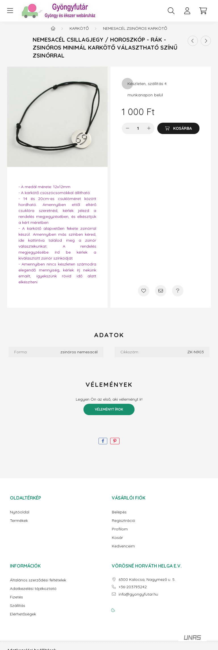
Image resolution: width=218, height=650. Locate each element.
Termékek (19, 525)
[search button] (171, 10)
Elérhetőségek (23, 618)
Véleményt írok (109, 414)
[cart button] (203, 10)
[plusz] (148, 133)
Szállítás (17, 610)
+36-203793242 (133, 591)
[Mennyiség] (138, 133)
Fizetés (16, 601)
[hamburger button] (10, 10)
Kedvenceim (123, 550)
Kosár (117, 542)
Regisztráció (123, 525)
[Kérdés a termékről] (177, 295)
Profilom (120, 533)
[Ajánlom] (160, 295)
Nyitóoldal (19, 516)
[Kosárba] (178, 133)
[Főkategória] (53, 32)
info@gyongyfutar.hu (138, 598)
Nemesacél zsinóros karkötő (135, 32)
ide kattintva (31, 244)
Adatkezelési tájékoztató (33, 593)
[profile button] (187, 10)
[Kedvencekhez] (143, 295)
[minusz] (127, 133)
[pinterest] (115, 445)
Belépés (119, 516)
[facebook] (102, 445)
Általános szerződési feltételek (38, 584)
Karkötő (79, 32)
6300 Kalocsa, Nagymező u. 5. (147, 584)
